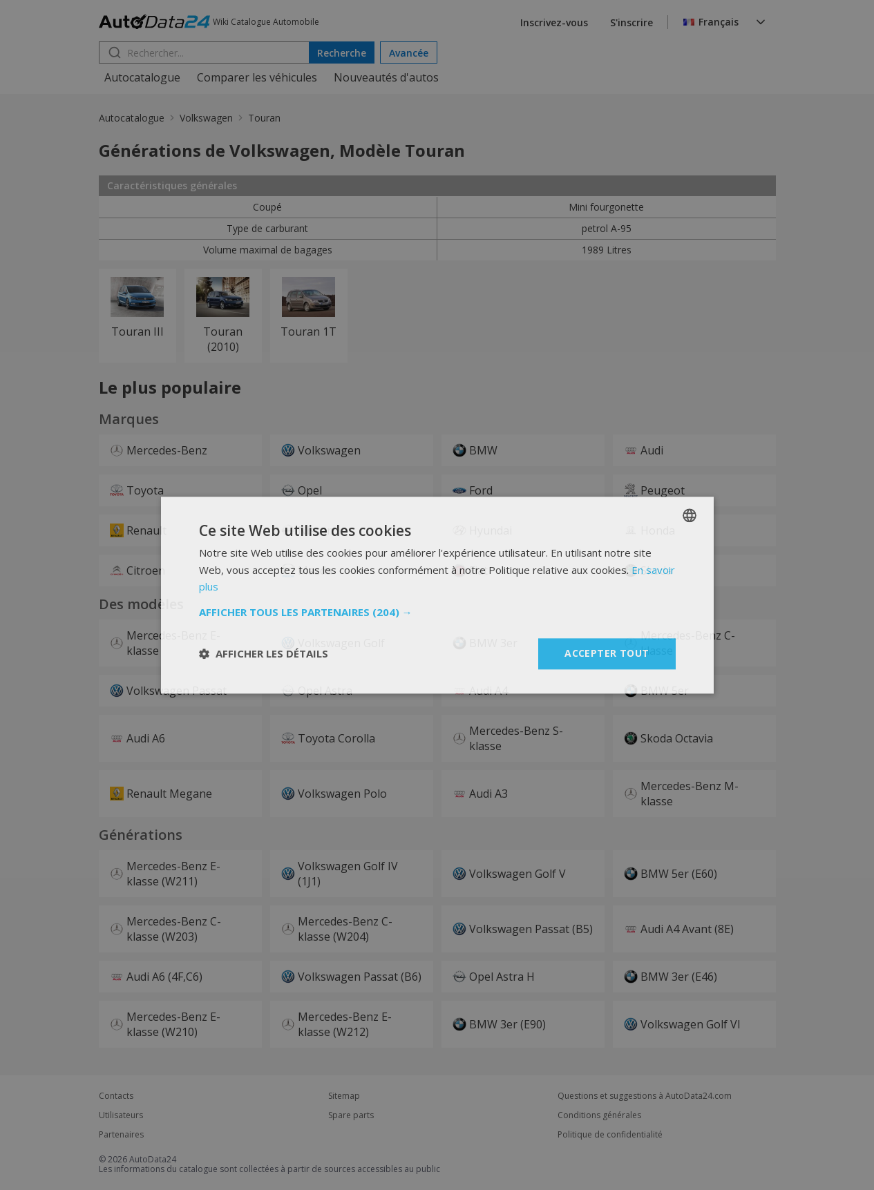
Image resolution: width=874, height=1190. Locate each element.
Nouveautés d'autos (386, 77)
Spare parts (351, 1115)
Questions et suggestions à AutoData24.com (645, 1096)
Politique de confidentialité (610, 1135)
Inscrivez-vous (554, 22)
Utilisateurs (121, 1115)
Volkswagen (206, 117)
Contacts (116, 1096)
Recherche (341, 52)
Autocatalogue (142, 77)
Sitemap (344, 1096)
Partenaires (121, 1135)
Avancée (408, 52)
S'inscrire (631, 22)
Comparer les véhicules (257, 77)
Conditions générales (599, 1115)
